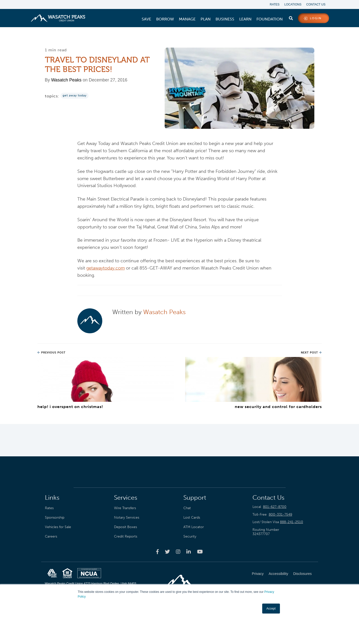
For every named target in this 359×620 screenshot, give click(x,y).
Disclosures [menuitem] (302, 574)
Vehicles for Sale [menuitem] (58, 527)
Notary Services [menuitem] (126, 517)
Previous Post (51, 352)
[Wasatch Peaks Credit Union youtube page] (200, 551)
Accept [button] (271, 608)
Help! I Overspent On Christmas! (70, 406)
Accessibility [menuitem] (278, 574)
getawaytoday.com (105, 268)
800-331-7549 (280, 514)
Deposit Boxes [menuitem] (125, 527)
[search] (291, 17)
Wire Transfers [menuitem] (125, 508)
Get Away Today (75, 95)
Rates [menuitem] (274, 4)
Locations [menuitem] (292, 4)
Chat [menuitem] (187, 508)
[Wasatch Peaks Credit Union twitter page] (167, 551)
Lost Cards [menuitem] (191, 517)
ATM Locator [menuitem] (193, 527)
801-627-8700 (274, 507)
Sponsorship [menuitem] (54, 517)
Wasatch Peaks (66, 80)
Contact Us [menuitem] (316, 4)
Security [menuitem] (189, 536)
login (316, 18)
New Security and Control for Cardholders (278, 406)
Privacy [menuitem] (258, 574)
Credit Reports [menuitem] (125, 536)
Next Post (311, 352)
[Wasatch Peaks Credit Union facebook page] (157, 551)
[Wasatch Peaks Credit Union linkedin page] (188, 551)
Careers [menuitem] (51, 536)
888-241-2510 (291, 522)
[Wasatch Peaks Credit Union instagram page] (178, 551)
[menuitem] (146, 19)
